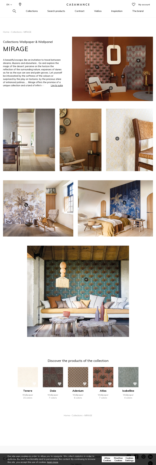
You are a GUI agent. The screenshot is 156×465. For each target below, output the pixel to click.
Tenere (27, 390)
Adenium (78, 390)
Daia (53, 390)
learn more (52, 462)
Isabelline (128, 390)
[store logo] (78, 9)
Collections (16, 32)
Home (6, 32)
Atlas (103, 390)
